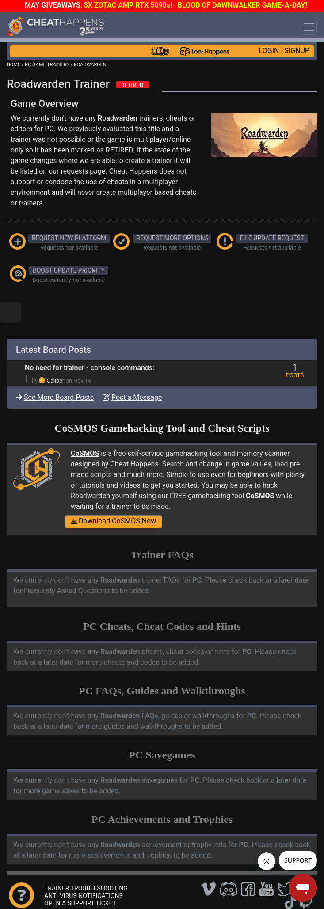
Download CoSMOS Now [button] (113, 521)
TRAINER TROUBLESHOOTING (86, 888)
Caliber (56, 380)
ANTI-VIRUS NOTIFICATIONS (83, 895)
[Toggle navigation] (309, 27)
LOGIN (269, 50)
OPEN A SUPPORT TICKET (80, 903)
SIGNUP (296, 50)
